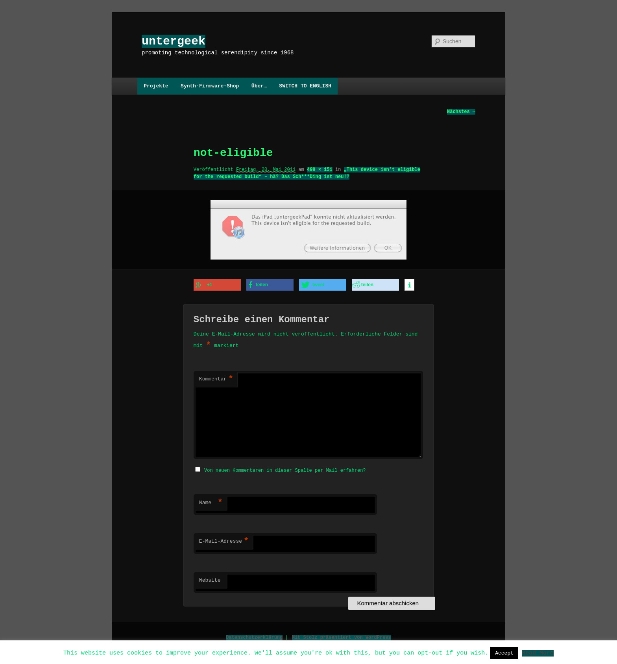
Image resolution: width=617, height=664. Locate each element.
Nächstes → (461, 112)
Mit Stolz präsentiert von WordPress (341, 636)
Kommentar (216, 379)
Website (210, 579)
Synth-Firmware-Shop (210, 85)
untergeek (173, 41)
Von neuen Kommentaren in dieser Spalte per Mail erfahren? (285, 469)
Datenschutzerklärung (254, 636)
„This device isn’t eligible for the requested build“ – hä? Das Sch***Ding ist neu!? (307, 173)
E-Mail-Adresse (224, 540)
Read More (538, 653)
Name (211, 502)
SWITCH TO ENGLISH (305, 85)
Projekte (156, 85)
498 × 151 (320, 170)
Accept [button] (504, 653)
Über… (259, 85)
